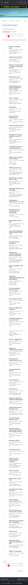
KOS (16, 149)
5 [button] (16, 36)
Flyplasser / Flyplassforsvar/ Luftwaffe (15, 103)
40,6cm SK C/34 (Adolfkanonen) (13, 116)
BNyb (16, 372)
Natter (16, 257)
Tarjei (16, 108)
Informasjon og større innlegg (15, 52)
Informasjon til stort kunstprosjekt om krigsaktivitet (14, 211)
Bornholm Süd (13, 389)
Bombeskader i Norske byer (15, 221)
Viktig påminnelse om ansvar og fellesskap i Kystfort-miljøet (15, 87)
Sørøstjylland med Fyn (15, 445)
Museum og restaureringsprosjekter (14, 272)
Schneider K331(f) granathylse (14, 242)
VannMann (17, 58)
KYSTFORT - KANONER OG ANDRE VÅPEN (15, 248)
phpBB (8, 583)
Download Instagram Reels (15, 47)
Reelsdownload (18, 49)
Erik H (16, 90)
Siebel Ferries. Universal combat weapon (15, 157)
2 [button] (10, 36)
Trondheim (16, 216)
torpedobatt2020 (19, 545)
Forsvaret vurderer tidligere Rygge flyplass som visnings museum (15, 430)
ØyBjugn (17, 99)
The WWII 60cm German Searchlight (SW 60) (16, 147)
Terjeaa (16, 78)
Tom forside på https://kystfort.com (14, 500)
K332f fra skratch (14, 470)
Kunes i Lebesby (13, 98)
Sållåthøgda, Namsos (15, 167)
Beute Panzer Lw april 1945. (15, 479)
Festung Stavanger (18, 403)
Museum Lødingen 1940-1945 (16, 266)
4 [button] (14, 36)
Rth (16, 119)
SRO (16, 268)
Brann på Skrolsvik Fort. (15, 298)
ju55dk (16, 410)
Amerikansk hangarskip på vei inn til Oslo (15, 319)
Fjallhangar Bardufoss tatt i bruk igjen (16, 189)
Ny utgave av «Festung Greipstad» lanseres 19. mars (15, 136)
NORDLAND (16, 547)
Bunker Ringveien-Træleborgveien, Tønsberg (14, 460)
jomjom (16, 390)
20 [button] (19, 36)
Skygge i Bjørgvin (19, 235)
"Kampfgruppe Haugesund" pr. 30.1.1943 (16, 200)
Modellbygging (17, 474)
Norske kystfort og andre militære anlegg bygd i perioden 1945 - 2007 (15, 173)
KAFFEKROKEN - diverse (15, 72)
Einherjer (17, 502)
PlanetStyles (19, 583)
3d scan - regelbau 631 (15, 339)
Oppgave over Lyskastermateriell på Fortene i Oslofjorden (15, 254)
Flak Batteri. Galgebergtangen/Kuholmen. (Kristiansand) (17, 277)
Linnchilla (17, 214)
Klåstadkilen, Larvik (14, 77)
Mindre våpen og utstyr (15, 153)
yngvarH (17, 321)
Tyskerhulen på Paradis (15, 57)
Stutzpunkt (17, 463)
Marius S (17, 330)
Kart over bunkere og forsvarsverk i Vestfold (15, 510)
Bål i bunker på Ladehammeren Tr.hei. (15, 359)
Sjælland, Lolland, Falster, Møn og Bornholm (15, 393)
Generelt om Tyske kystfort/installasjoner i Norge (16, 413)
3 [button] (12, 36)
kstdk (16, 442)
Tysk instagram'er (14, 380)
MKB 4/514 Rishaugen (15, 551)
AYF (16, 451)
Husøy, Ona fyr (13, 531)
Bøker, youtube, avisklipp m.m (15, 112)
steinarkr (17, 311)
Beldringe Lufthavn (14, 440)
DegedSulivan (18, 223)
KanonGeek (17, 280)
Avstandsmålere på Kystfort (14, 369)
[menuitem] (6, 2)
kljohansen (17, 69)
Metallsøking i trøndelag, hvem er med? (16, 178)
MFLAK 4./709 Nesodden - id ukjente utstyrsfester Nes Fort (16, 66)
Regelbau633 (18, 139)
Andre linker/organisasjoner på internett (14, 334)
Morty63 (17, 362)
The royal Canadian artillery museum (14, 418)
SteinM (16, 245)
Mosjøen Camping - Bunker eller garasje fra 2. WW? (16, 541)
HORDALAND (17, 61)
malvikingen (18, 181)
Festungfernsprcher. (14, 449)
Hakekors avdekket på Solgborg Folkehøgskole (16, 398)
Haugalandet (17, 205)
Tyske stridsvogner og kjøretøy (16, 495)
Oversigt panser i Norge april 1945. (15, 489)
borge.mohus (18, 127)
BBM (16, 533)
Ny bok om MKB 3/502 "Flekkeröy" (15, 308)
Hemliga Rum (12, 107)
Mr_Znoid (17, 552)
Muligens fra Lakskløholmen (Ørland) (15, 348)
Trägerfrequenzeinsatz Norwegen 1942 (15, 407)
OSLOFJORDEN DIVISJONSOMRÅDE (15, 81)
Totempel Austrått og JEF (16, 125)
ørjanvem (17, 523)
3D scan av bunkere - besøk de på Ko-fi (15, 288)
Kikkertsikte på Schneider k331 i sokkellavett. (16, 521)
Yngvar (16, 433)
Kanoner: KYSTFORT (18, 121)
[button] (6, 36)
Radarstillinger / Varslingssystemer (15, 536)
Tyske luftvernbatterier (13, 163)
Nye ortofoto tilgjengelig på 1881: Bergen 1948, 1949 (16, 232)
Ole (15, 300)
